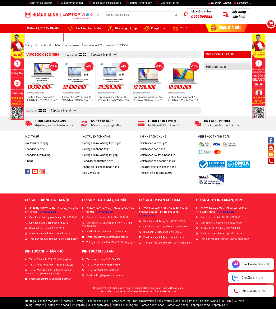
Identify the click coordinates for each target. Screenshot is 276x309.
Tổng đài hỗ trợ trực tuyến (97, 160)
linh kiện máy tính (143, 300)
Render (39, 305)
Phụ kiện (226, 300)
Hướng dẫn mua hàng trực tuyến (101, 143)
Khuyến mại (154, 28)
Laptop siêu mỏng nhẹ (125, 305)
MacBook (180, 300)
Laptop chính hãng (58, 305)
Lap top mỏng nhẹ (49, 300)
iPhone (193, 300)
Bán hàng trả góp (122, 28)
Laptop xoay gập (98, 300)
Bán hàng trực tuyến (84, 28)
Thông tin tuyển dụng (37, 155)
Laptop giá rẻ (220, 305)
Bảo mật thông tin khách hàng (158, 166)
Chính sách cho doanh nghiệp (157, 160)
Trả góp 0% (78, 305)
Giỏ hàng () (242, 2)
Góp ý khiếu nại (91, 172)
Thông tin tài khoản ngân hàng (100, 166)
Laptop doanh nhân (152, 305)
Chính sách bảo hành (152, 149)
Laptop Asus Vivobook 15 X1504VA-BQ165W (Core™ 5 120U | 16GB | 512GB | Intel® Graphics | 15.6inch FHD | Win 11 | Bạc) (183, 99)
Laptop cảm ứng (121, 300)
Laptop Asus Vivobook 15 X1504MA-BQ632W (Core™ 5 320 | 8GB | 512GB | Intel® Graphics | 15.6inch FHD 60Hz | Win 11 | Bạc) (113, 99)
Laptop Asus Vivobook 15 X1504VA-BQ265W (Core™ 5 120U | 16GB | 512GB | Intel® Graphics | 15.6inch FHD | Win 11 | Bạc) (148, 99)
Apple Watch (164, 300)
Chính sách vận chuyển (153, 143)
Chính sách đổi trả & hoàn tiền (157, 155)
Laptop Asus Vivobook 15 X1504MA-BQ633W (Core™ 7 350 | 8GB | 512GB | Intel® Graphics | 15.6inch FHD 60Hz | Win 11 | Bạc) (77, 99)
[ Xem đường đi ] (46, 212)
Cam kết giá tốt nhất (38, 3)
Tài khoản (216, 2)
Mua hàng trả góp (98, 305)
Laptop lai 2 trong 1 (73, 300)
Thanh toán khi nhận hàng (104, 3)
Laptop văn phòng (178, 305)
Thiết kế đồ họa (209, 300)
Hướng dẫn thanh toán (95, 149)
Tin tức (180, 28)
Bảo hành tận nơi (167, 3)
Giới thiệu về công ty (36, 143)
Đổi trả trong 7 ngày (138, 3)
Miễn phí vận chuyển (70, 3)
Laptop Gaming (200, 305)
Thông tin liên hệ (35, 149)
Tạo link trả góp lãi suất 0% (156, 172)
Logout (227, 2)
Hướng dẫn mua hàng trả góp (100, 155)
